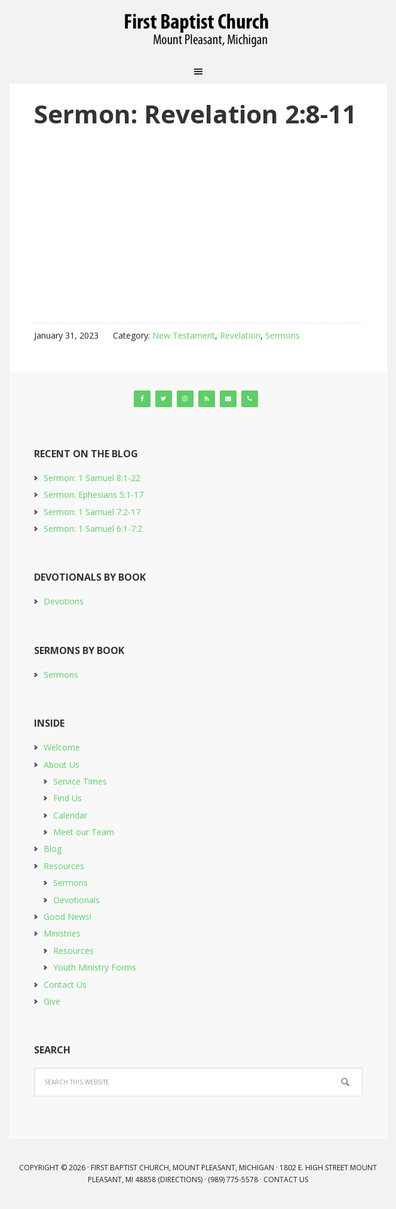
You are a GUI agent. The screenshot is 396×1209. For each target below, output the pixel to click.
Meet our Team (83, 832)
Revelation (240, 335)
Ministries (62, 933)
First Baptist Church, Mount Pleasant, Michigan (198, 30)
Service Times (80, 781)
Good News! (67, 916)
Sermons (282, 335)
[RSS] (206, 398)
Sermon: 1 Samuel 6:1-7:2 (93, 528)
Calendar (70, 815)
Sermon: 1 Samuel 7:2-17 (92, 511)
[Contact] (228, 398)
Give (52, 1001)
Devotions (64, 601)
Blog (53, 848)
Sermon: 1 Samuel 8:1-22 (92, 477)
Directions (180, 1179)
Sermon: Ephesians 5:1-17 (93, 494)
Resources (64, 866)
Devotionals (76, 900)
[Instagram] (185, 398)
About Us (61, 764)
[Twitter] (163, 398)
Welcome (62, 747)
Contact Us (65, 984)
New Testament (183, 335)
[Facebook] (142, 398)
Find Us (67, 798)
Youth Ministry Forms (94, 967)
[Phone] (249, 398)
